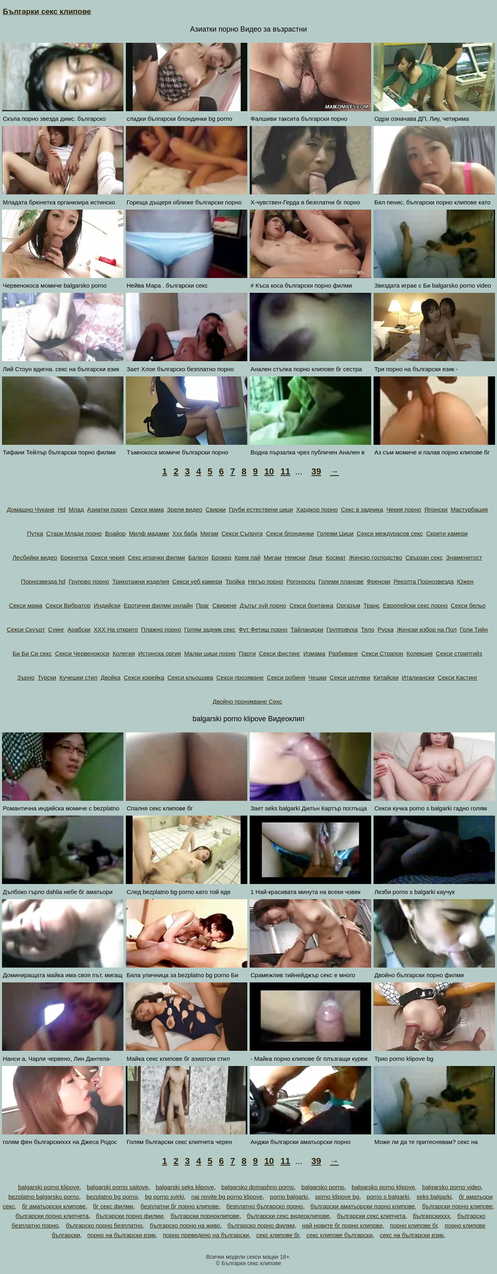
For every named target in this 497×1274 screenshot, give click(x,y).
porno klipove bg (337, 1196)
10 (269, 471)
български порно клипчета (52, 1215)
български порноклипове (205, 1215)
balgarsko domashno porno (257, 1187)
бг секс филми (113, 1206)
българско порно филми (261, 1225)
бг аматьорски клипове (53, 1206)
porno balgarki (289, 1196)
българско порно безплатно (104, 1225)
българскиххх (431, 1215)
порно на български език (121, 1235)
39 (316, 471)
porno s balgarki (387, 1196)
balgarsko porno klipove (383, 1187)
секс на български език (412, 1235)
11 (285, 471)
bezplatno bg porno (111, 1196)
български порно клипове (457, 1206)
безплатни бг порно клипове (180, 1206)
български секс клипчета (371, 1215)
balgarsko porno (322, 1187)
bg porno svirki (164, 1196)
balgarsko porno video (451, 1187)
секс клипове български (339, 1235)
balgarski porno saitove (117, 1187)
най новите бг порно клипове (342, 1225)
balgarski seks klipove (185, 1187)
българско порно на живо (185, 1225)
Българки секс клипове (47, 11)
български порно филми (129, 1215)
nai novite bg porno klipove (226, 1196)
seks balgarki (433, 1196)
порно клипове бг (413, 1225)
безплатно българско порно (264, 1206)
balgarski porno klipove (48, 1187)
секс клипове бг (277, 1235)
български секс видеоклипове (288, 1215)
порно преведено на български (206, 1235)
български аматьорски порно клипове (362, 1206)
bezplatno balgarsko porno (43, 1196)
